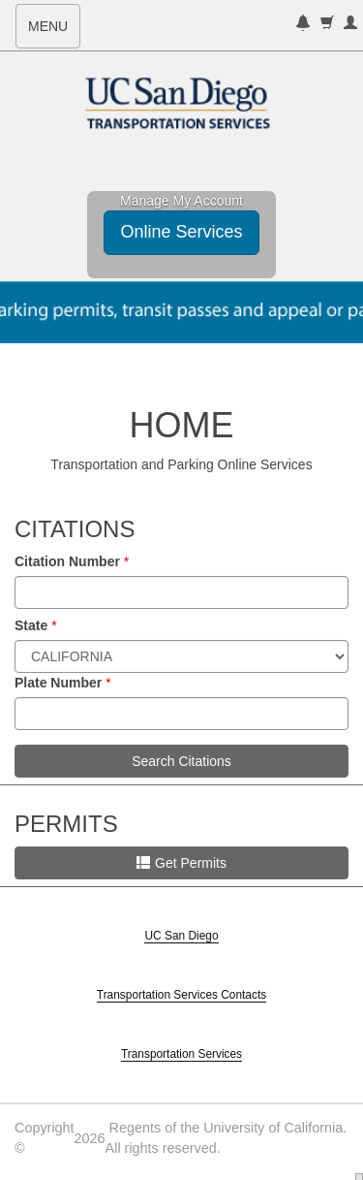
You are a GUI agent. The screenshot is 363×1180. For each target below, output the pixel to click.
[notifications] (303, 25)
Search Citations (181, 761)
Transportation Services (181, 1054)
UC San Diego (181, 935)
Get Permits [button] (181, 863)
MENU (53, 32)
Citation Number (67, 561)
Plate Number (58, 682)
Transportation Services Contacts (181, 995)
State (31, 625)
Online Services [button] (181, 231)
